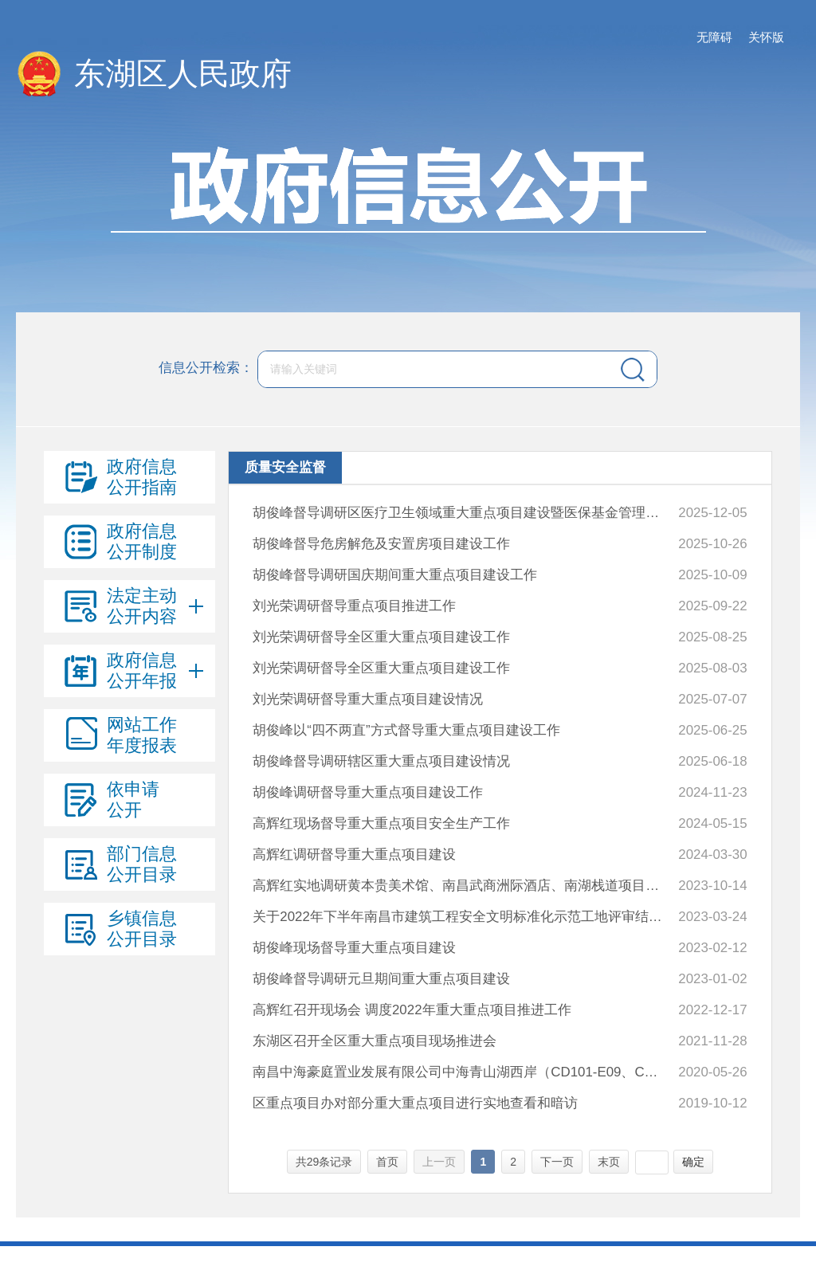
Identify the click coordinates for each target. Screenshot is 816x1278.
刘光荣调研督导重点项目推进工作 (354, 606)
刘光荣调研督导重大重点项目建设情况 (368, 699)
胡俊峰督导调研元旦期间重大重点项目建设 (381, 978)
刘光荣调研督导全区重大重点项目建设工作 (381, 637)
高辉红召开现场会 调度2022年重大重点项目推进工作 (412, 1009)
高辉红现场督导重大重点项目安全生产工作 (381, 823)
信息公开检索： (206, 368)
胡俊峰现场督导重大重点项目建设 (354, 947)
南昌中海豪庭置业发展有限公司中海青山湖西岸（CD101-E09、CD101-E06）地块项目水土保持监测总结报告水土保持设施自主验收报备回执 (460, 1072)
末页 (609, 1161)
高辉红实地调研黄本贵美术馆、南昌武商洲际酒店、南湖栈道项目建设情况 (460, 885)
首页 (387, 1161)
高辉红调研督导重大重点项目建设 (354, 854)
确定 (693, 1161)
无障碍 (714, 37)
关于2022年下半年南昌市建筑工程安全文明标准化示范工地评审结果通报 (460, 916)
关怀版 (766, 37)
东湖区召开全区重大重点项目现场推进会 (374, 1041)
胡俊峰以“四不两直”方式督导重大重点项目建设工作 (406, 730)
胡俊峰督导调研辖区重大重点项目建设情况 (381, 761)
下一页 (557, 1161)
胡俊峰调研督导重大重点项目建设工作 (368, 792)
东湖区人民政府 (183, 74)
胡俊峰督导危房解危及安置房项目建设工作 (381, 543)
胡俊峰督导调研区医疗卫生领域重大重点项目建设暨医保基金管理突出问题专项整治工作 (460, 512)
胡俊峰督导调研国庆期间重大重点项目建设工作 (395, 574)
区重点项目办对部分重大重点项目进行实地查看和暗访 (415, 1103)
